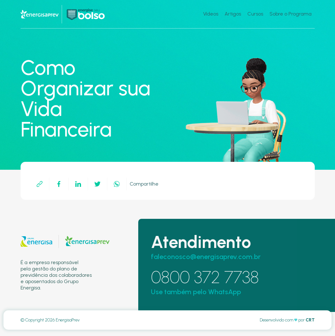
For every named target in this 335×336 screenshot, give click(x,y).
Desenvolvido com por (287, 320)
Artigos (233, 14)
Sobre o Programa (291, 14)
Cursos (255, 14)
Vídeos (210, 14)
